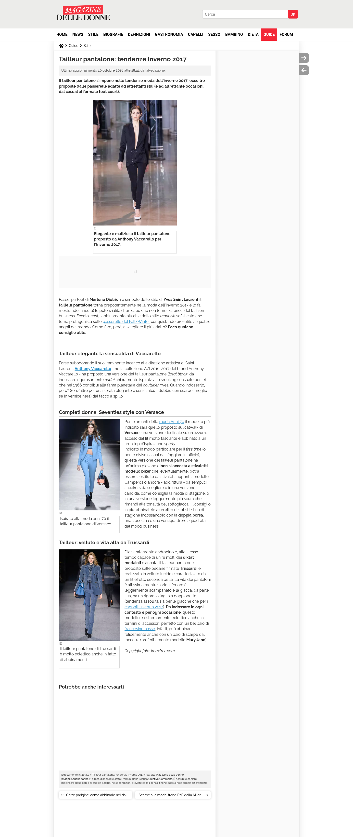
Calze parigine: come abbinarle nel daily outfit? (97, 796)
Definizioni (139, 34)
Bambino (234, 34)
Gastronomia (169, 34)
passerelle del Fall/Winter (126, 321)
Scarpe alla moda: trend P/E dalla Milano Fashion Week (171, 796)
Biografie (113, 34)
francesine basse (140, 628)
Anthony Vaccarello (93, 368)
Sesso (214, 34)
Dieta (253, 34)
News (77, 34)
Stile (93, 34)
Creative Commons (160, 779)
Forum (286, 34)
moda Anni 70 (171, 421)
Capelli (195, 34)
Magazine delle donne (170, 774)
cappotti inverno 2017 (144, 607)
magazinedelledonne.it (76, 779)
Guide (269, 34)
